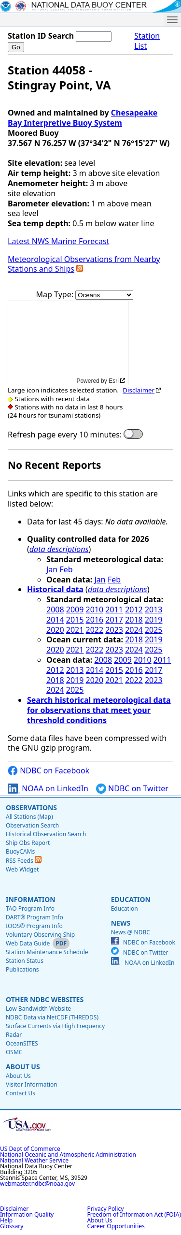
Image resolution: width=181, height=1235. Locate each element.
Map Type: (56, 294)
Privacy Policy (105, 1209)
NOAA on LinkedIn (48, 789)
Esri (114, 381)
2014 (55, 619)
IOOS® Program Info (34, 926)
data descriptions (59, 549)
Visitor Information (31, 1084)
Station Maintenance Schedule (47, 952)
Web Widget (22, 869)
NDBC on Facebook (48, 771)
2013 (154, 609)
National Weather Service (34, 1160)
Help (6, 1220)
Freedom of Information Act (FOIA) (134, 1214)
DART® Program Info (34, 917)
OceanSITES (22, 1043)
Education (131, 899)
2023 (114, 630)
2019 (154, 619)
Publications (22, 969)
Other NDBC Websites (45, 999)
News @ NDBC (130, 932)
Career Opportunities (116, 1226)
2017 (114, 619)
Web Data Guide (28, 943)
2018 (134, 619)
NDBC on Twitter (132, 789)
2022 (95, 630)
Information (31, 899)
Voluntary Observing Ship (40, 934)
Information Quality (27, 1214)
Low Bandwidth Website (38, 1008)
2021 (75, 630)
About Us (23, 1066)
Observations (31, 807)
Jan (51, 569)
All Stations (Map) (29, 817)
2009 (75, 609)
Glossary (11, 1226)
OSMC (14, 1052)
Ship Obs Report (28, 843)
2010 (95, 609)
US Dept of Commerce (30, 1149)
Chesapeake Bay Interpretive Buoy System (82, 117)
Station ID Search (41, 35)
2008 (55, 609)
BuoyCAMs (20, 851)
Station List (147, 41)
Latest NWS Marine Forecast (58, 241)
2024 (134, 630)
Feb (65, 569)
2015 (75, 619)
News (120, 923)
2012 (134, 609)
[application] (68, 343)
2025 (154, 630)
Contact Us (20, 1093)
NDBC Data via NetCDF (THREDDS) (52, 1017)
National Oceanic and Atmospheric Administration (68, 1154)
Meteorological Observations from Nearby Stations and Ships (84, 264)
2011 (114, 609)
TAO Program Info (30, 908)
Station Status (24, 961)
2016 (95, 619)
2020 (55, 630)
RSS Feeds (24, 861)
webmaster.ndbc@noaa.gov (37, 1183)
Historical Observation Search (46, 834)
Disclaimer (138, 390)
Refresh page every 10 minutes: (65, 435)
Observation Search (32, 825)
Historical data (55, 589)
